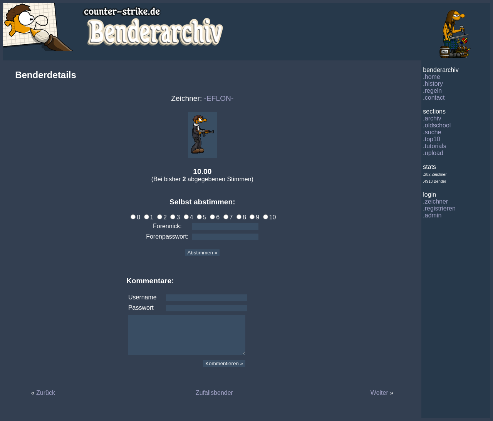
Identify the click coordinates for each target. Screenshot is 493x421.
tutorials (435, 146)
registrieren (440, 208)
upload (434, 153)
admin (433, 215)
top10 (432, 139)
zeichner (436, 201)
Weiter (379, 392)
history (434, 83)
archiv (433, 118)
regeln (433, 90)
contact (435, 97)
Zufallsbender (214, 392)
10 (269, 217)
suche (433, 132)
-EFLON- (219, 98)
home (432, 77)
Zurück (45, 392)
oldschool (438, 125)
